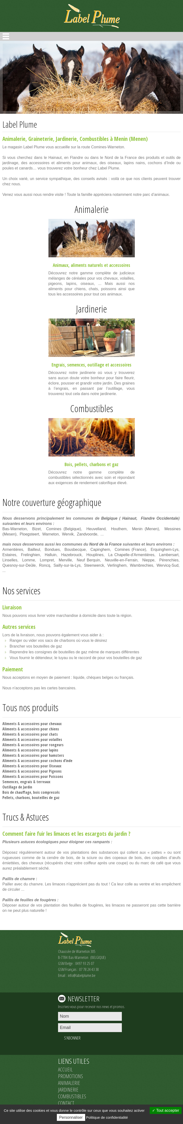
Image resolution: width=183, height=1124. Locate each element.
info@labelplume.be (81, 975)
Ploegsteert (29, 534)
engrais (26, 781)
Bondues (52, 549)
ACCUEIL (65, 1069)
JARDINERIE (68, 1089)
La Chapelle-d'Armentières (131, 555)
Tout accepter (165, 1110)
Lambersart (168, 555)
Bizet (36, 529)
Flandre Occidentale (159, 518)
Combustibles (94, 139)
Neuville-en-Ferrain (121, 560)
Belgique (109, 518)
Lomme (28, 560)
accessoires (119, 265)
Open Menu (6, 36)
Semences (10, 781)
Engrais (58, 365)
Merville (65, 560)
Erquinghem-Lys (164, 549)
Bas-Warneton (14, 529)
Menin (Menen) (145, 529)
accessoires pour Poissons (42, 776)
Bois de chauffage (16, 792)
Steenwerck (94, 565)
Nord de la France (105, 544)
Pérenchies (168, 560)
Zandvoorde (87, 534)
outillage (95, 365)
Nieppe (148, 560)
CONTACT (66, 1102)
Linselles (9, 560)
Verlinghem (117, 565)
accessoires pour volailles (41, 739)
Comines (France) (130, 549)
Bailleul (34, 549)
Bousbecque (75, 549)
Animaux (60, 265)
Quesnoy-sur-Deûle (19, 565)
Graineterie (40, 139)
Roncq (44, 565)
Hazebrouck (71, 555)
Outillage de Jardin (17, 787)
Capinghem (100, 549)
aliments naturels (87, 265)
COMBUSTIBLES (72, 1096)
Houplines (94, 555)
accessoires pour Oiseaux (41, 766)
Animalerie (13, 139)
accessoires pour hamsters (42, 755)
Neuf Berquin (88, 560)
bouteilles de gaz (45, 797)
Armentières (12, 549)
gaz (115, 464)
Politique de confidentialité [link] (107, 1117)
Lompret (47, 560)
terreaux (43, 781)
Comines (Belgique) (63, 529)
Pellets (7, 797)
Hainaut (129, 518)
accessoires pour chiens (40, 729)
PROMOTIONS (70, 1076)
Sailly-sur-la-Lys (67, 565)
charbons (97, 464)
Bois (68, 464)
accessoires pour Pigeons (41, 771)
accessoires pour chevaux (41, 723)
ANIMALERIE (69, 1082)
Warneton (50, 534)
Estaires (9, 555)
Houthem (119, 529)
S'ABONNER (72, 1038)
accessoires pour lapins (39, 750)
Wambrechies (141, 565)
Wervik (68, 534)
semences (76, 365)
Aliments (9, 723)
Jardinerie (66, 139)
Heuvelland (96, 529)
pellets (81, 464)
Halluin (50, 555)
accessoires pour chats (39, 734)
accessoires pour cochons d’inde (46, 760)
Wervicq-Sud (167, 565)
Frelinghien (30, 555)
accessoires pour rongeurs (42, 744)
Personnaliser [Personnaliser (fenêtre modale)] (71, 1117)
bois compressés (46, 792)
